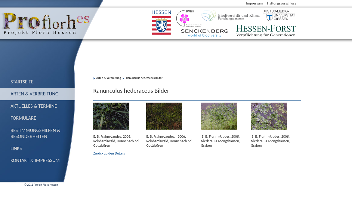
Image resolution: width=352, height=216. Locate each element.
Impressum (254, 3)
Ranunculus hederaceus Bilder (143, 78)
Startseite (22, 82)
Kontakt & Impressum (35, 160)
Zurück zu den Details (109, 153)
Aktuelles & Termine (34, 106)
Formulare (23, 118)
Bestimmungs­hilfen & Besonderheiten (35, 133)
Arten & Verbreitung (34, 94)
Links (16, 148)
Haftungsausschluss (281, 3)
